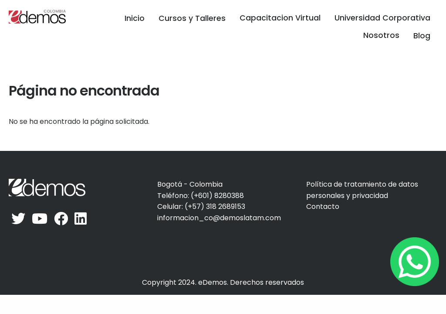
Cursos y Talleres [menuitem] (192, 18)
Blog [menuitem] (421, 36)
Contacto (322, 206)
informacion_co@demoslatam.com (219, 218)
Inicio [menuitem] (135, 18)
